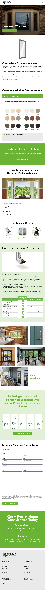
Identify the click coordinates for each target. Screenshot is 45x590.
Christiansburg (28, 540)
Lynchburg (6, 540)
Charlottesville (9, 531)
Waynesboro (14, 533)
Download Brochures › (5, 578)
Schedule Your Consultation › (9, 82)
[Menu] (42, 2)
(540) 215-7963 (26, 568)
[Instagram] (2, 572)
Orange (30, 531)
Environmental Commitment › (6, 579)
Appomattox (37, 540)
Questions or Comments (7, 477)
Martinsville (8, 542)
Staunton (23, 531)
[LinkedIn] (29, 572)
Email (24, 459)
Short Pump (36, 531)
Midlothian (18, 529)
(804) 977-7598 (4, 568)
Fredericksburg (33, 529)
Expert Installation (35, 239)
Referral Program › (27, 582)
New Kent (21, 533)
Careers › (3, 583)
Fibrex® (9, 238)
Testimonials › (4, 582)
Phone (4, 459)
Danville (21, 542)
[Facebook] (4, 572)
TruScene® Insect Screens (22, 239)
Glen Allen (25, 529)
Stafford (17, 531)
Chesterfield (9, 529)
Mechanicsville (30, 533)
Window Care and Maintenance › (29, 579)
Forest (13, 540)
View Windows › (36, 378)
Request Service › (26, 578)
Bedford (15, 542)
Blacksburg (19, 540)
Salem (34, 542)
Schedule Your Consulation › (9, 217)
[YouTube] (6, 572)
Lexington (28, 542)
